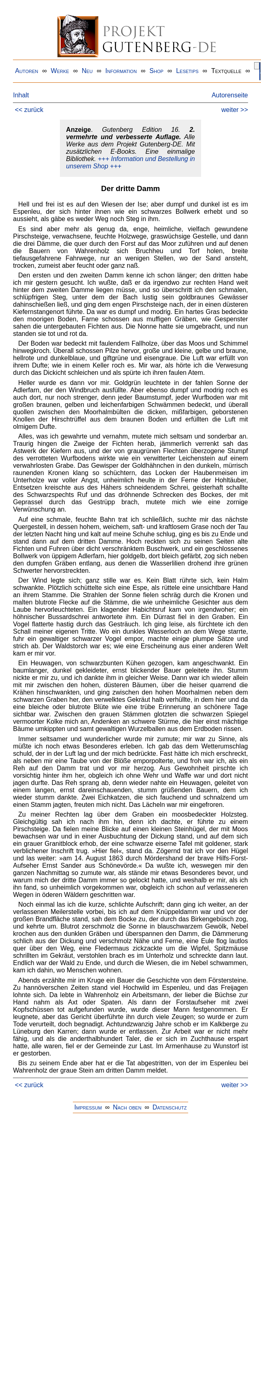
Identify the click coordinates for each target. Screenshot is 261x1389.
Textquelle (226, 70)
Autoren (26, 70)
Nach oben (127, 1107)
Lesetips (187, 70)
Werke (60, 70)
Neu (87, 70)
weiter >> (234, 109)
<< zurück (29, 109)
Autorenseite (230, 95)
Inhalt (21, 95)
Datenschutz (170, 1107)
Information (121, 70)
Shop (156, 70)
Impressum (88, 1107)
